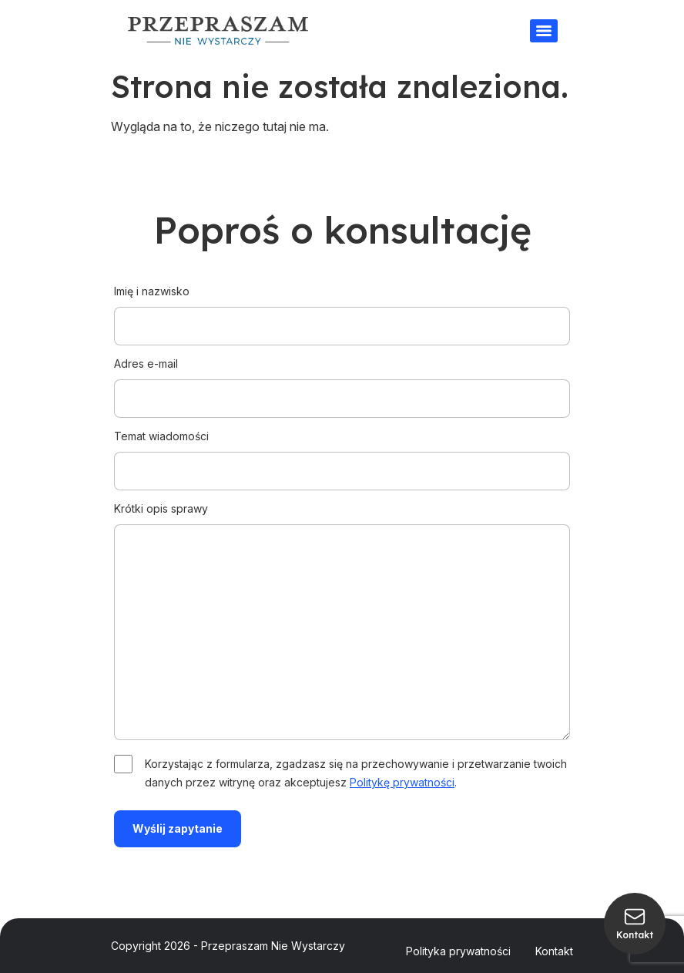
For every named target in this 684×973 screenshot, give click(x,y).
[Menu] (544, 30)
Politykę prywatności (402, 782)
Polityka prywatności (458, 951)
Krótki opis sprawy (342, 622)
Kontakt (554, 951)
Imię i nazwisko (342, 308)
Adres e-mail (342, 381)
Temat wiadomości (342, 453)
